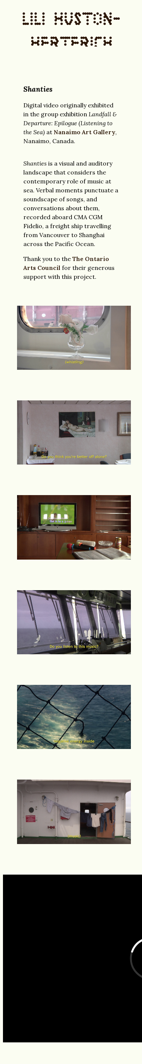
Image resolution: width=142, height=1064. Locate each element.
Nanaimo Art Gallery (84, 132)
